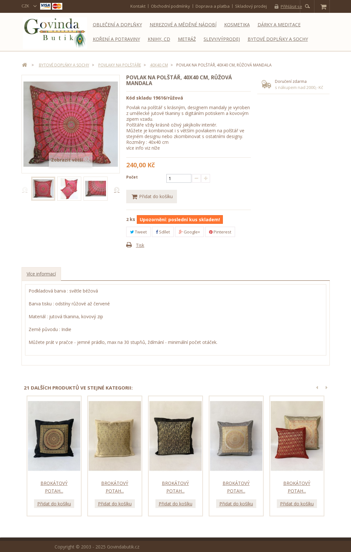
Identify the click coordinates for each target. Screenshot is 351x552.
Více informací (41, 274)
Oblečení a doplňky (117, 25)
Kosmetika (237, 25)
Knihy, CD (159, 39)
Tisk (140, 245)
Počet (132, 177)
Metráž (187, 39)
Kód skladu (139, 98)
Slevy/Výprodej (222, 39)
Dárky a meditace (279, 25)
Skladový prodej (251, 6)
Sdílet (163, 232)
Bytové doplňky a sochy (278, 39)
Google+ (189, 232)
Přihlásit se (291, 6)
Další (116, 189)
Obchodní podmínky (170, 6)
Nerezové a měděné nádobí (183, 25)
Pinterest (220, 232)
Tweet (138, 232)
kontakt (137, 6)
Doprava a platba (213, 6)
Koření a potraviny (116, 39)
